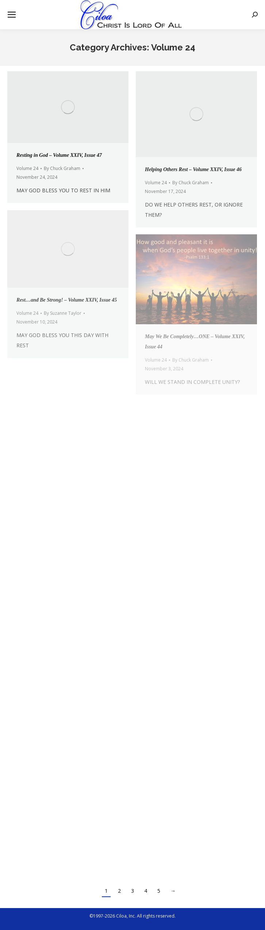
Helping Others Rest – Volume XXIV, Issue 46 (193, 169)
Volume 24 (27, 168)
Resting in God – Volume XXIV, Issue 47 (59, 155)
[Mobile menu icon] (11, 14)
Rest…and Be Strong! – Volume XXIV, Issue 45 (66, 300)
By (62, 168)
